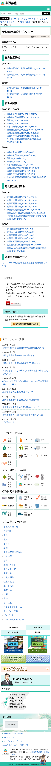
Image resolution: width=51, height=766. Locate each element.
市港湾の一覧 (8, 422)
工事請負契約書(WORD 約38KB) (22, 126)
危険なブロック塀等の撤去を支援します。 (22, 363)
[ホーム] (14, 18)
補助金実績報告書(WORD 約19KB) (23, 133)
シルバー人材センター (14, 619)
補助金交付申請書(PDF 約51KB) (21, 155)
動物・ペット (10, 565)
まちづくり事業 (11, 611)
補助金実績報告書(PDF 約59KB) (21, 171)
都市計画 (8, 590)
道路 (6, 598)
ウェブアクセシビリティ (13, 741)
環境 (6, 548)
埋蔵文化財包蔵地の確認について (17, 392)
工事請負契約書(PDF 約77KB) (20, 164)
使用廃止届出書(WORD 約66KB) (22, 206)
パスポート (9, 615)
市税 (6, 535)
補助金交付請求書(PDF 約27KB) (21, 174)
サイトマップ (8, 737)
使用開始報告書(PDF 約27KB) (20, 229)
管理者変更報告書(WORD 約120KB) (23, 209)
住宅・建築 (9, 581)
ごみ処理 (8, 556)
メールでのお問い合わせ (13, 734)
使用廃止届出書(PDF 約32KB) (20, 238)
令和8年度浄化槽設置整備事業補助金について (23, 348)
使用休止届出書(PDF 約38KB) (20, 232)
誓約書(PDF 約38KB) (16, 161)
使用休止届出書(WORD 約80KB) (22, 200)
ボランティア (10, 569)
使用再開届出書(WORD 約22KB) (22, 203)
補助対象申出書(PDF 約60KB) (20, 152)
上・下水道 (9, 586)
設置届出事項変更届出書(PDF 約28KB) (24, 244)
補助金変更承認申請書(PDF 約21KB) (23, 168)
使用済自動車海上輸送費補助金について (21, 407)
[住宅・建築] (25, 21)
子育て (7, 544)
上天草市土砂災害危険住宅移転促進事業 (21, 400)
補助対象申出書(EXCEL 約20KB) (22, 114)
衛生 (6, 560)
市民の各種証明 (11, 527)
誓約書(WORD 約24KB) (17, 123)
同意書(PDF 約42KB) (16, 158)
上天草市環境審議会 (13, 552)
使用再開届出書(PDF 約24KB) (20, 235)
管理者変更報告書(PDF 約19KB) (21, 241)
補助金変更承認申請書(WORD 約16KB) (25, 129)
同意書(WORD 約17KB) (17, 120)
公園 (6, 594)
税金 (6, 539)
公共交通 (8, 602)
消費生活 (8, 573)
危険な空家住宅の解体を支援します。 (20, 355)
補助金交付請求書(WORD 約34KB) (23, 136)
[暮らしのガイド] (28, 18)
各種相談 (8, 531)
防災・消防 (9, 577)
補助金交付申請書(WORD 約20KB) (23, 117)
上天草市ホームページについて (15, 745)
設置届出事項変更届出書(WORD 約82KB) (26, 213)
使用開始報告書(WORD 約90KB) (22, 197)
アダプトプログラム (13, 607)
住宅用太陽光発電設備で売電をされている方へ (24, 415)
